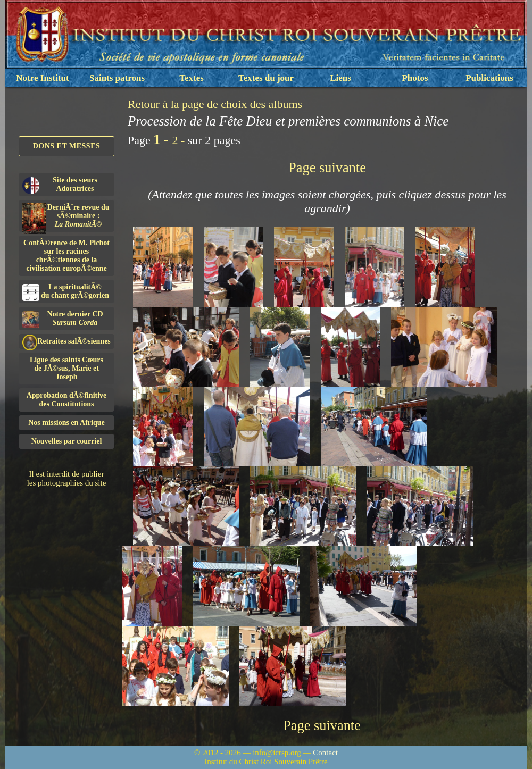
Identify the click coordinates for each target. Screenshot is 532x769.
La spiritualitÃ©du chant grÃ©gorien (65, 292)
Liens (340, 78)
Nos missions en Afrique (66, 423)
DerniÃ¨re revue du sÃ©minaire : (66, 217)
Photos (415, 78)
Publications (489, 78)
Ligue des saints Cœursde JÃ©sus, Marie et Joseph (66, 368)
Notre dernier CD (62, 319)
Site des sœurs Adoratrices (59, 185)
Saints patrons (117, 78)
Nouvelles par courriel (66, 441)
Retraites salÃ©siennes (66, 342)
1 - (162, 139)
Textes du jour (266, 78)
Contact (325, 752)
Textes (191, 78)
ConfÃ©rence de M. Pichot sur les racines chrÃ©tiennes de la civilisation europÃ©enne (66, 255)
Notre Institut (42, 78)
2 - (179, 140)
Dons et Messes (67, 146)
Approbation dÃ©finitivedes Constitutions (67, 399)
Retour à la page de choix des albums (215, 104)
